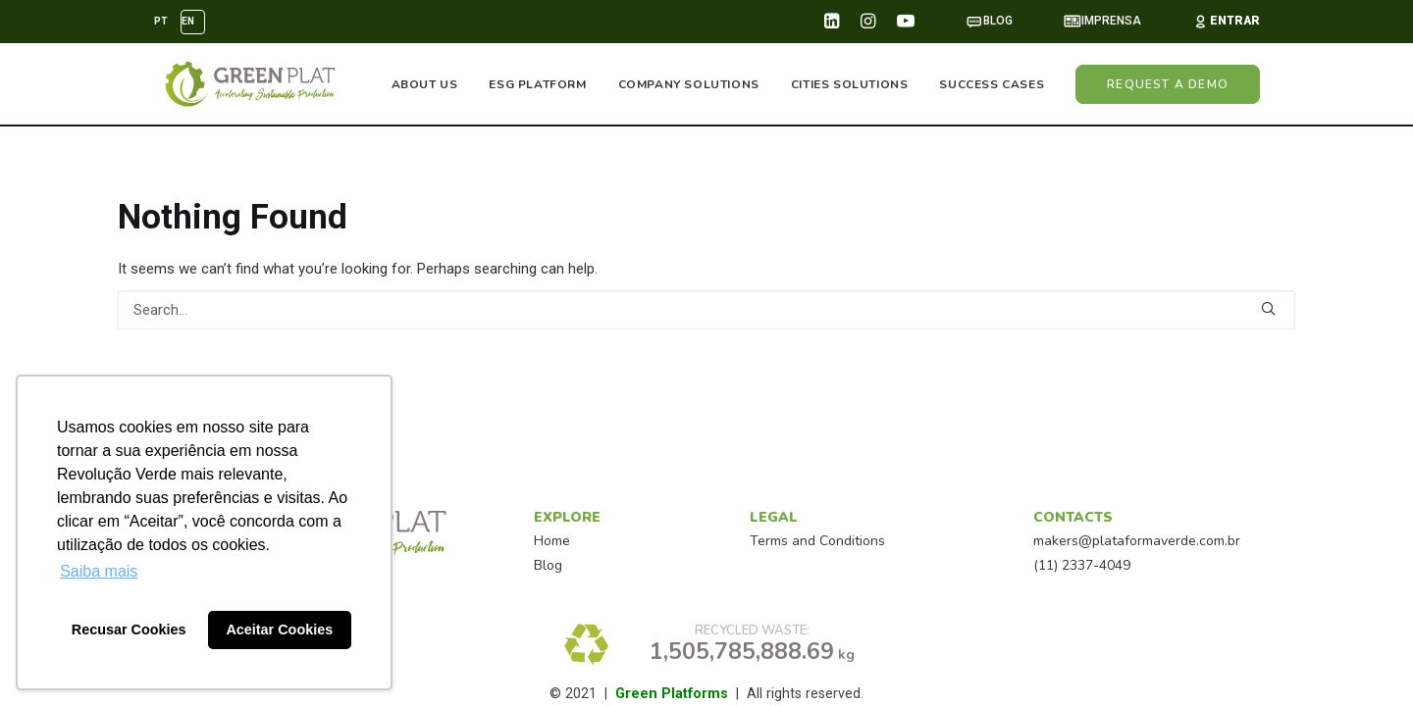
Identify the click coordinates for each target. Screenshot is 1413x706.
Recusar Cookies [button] (129, 629)
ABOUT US (425, 85)
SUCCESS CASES (991, 85)
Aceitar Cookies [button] (279, 629)
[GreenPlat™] (245, 85)
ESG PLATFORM (537, 85)
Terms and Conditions (817, 540)
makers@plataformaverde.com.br (1136, 540)
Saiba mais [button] (98, 571)
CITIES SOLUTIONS (850, 85)
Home (552, 540)
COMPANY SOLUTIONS (688, 85)
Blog (548, 565)
